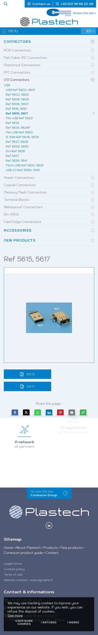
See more (15, 616)
